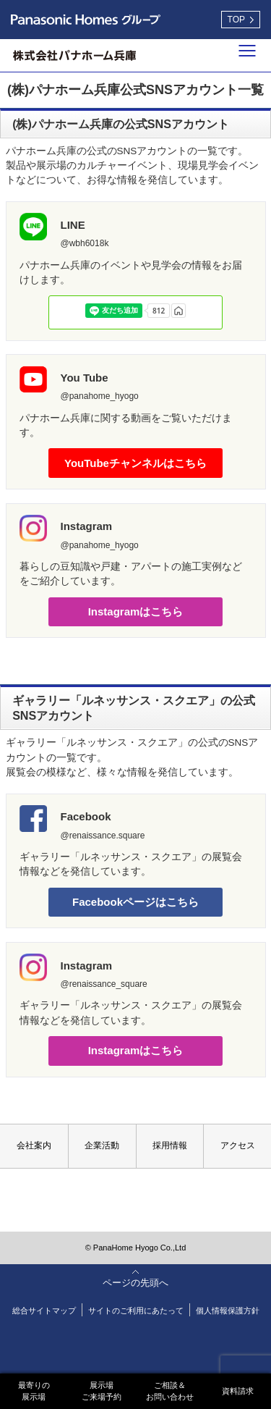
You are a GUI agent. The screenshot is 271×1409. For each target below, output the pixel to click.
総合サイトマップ (44, 1310)
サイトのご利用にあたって (136, 1310)
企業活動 (102, 1145)
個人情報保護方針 (227, 1310)
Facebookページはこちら (135, 902)
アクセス (237, 1145)
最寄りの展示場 (34, 1391)
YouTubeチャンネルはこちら (135, 463)
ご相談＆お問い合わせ (170, 1391)
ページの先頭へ (135, 1282)
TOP (236, 19)
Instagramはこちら (136, 611)
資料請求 (238, 1391)
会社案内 (34, 1145)
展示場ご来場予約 (101, 1391)
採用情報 (169, 1145)
